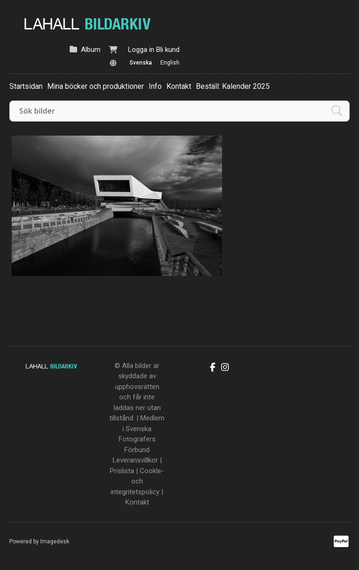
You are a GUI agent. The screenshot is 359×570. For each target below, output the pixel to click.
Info (155, 86)
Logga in (141, 49)
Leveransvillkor (135, 460)
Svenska (140, 62)
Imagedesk (54, 541)
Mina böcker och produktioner (95, 86)
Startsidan (26, 86)
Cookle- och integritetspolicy (137, 481)
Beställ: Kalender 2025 (233, 86)
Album (91, 49)
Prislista (122, 471)
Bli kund (168, 49)
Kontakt (178, 86)
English (170, 62)
